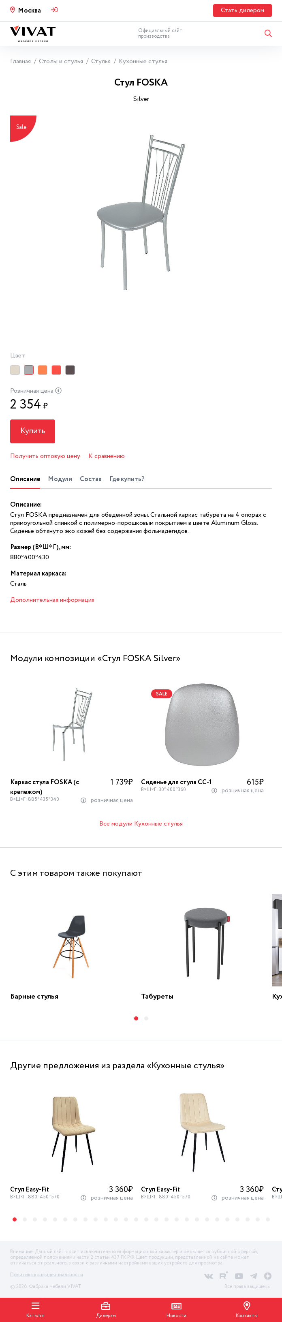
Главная (20, 61)
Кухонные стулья (143, 61)
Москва (29, 10)
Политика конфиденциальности (46, 1274)
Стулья (101, 61)
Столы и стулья (61, 61)
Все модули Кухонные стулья (141, 824)
